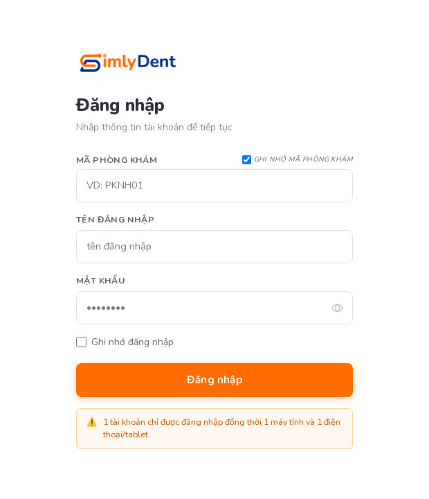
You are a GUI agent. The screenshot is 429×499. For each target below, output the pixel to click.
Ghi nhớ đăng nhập (132, 342)
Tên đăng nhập (115, 219)
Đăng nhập (214, 380)
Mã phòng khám (116, 160)
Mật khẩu (100, 280)
